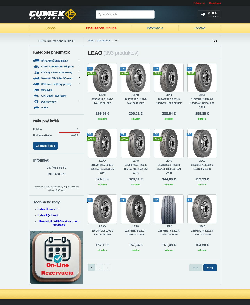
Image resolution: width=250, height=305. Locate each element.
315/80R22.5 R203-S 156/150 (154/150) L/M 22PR (136, 169)
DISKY (41, 107)
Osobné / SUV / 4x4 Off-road (56, 78)
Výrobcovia (103, 41)
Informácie (155, 28)
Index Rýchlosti (49, 215)
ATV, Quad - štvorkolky (50, 96)
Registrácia (215, 3)
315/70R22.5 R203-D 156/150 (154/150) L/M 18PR (102, 169)
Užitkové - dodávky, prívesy (56, 84)
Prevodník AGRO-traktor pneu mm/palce (58, 223)
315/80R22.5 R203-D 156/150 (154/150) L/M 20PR (169, 169)
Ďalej (210, 267)
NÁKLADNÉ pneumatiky (56, 61)
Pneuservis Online (101, 28)
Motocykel (43, 90)
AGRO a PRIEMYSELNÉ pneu (56, 66)
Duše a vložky (56, 101)
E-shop (50, 28)
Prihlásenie (199, 3)
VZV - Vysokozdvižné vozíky (56, 72)
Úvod (91, 41)
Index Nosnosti (49, 209)
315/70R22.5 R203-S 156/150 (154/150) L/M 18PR (202, 103)
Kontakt (199, 28)
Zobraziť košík (45, 145)
